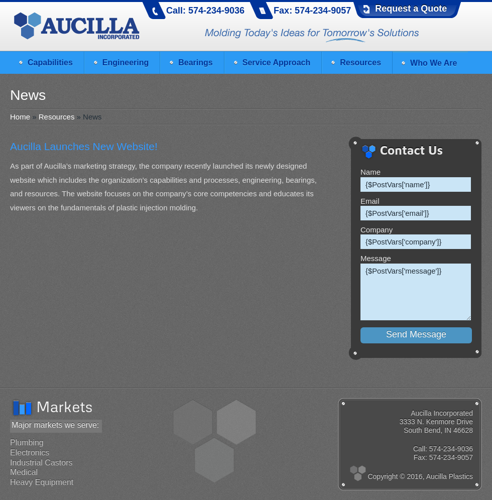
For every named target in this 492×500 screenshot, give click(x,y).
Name (370, 172)
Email (370, 201)
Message (375, 258)
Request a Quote (411, 9)
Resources (57, 116)
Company (376, 229)
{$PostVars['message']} (415, 292)
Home (20, 116)
